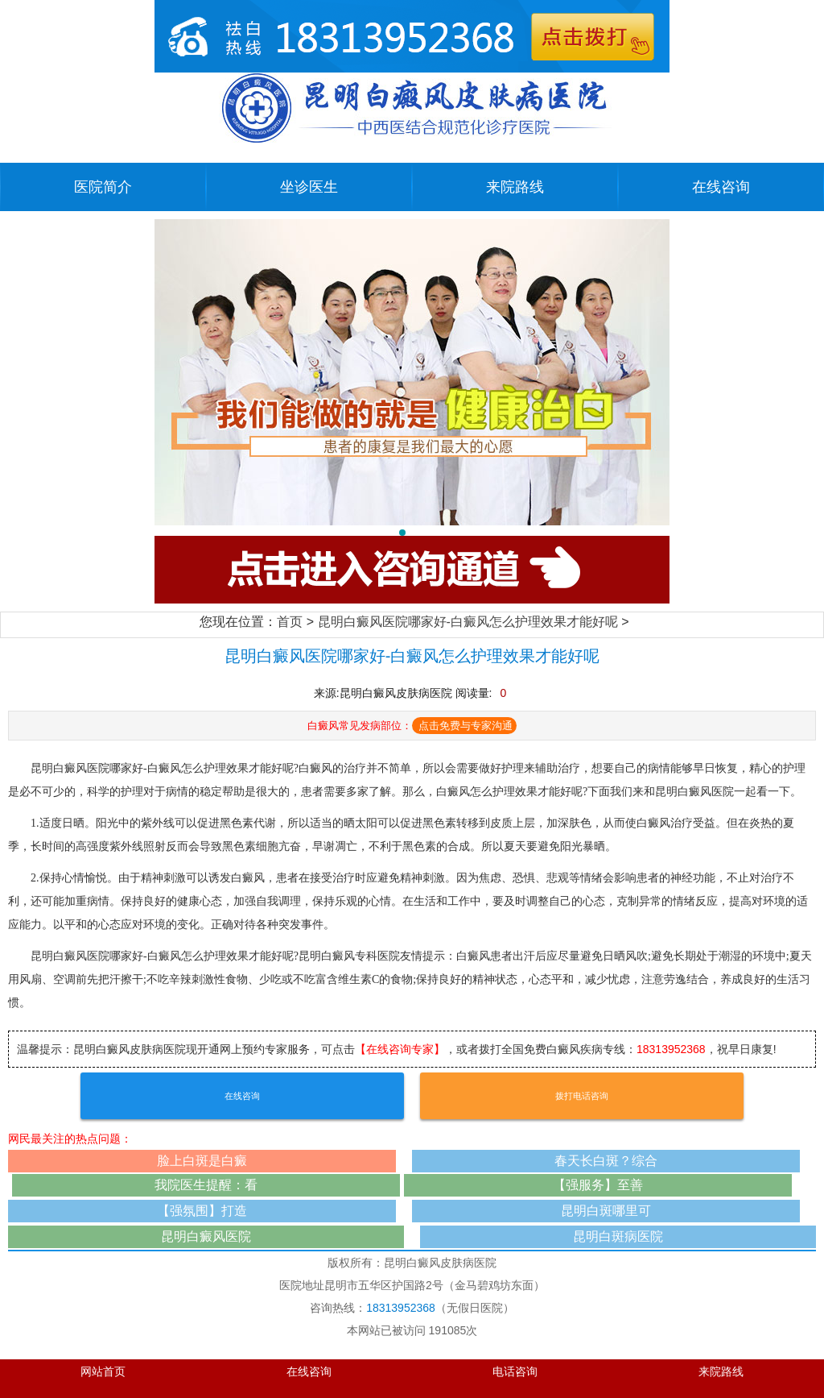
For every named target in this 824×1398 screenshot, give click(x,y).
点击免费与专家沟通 (465, 726)
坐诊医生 (309, 187)
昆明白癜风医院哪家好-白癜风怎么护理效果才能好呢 (468, 621)
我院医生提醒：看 (206, 1185)
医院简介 (103, 187)
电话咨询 (515, 1372)
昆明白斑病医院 (618, 1236)
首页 (290, 621)
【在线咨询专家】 (400, 1049)
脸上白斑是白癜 (202, 1161)
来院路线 (515, 187)
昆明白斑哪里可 (606, 1211)
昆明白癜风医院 (206, 1236)
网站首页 (103, 1372)
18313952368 (671, 1049)
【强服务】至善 (598, 1185)
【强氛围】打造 (202, 1211)
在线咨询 (721, 187)
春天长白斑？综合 (605, 1161)
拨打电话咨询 (581, 1096)
